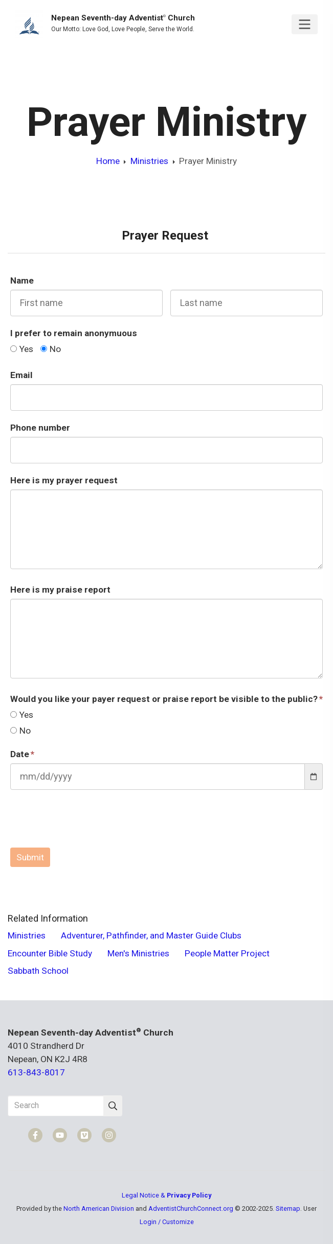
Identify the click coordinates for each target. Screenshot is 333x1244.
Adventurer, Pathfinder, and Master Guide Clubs (151, 935)
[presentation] (88, 820)
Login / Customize (167, 1222)
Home (108, 161)
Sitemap (288, 1208)
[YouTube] (60, 1135)
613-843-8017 (36, 1072)
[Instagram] (109, 1135)
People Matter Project (227, 953)
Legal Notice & (166, 1195)
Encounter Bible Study (50, 953)
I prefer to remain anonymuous (73, 333)
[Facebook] (35, 1135)
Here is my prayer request (64, 480)
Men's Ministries (138, 953)
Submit (30, 857)
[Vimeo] (84, 1135)
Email (21, 375)
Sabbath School (38, 971)
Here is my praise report (60, 589)
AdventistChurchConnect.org (190, 1208)
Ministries (149, 161)
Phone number (40, 428)
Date (19, 754)
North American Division (98, 1208)
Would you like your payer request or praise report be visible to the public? (164, 699)
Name (22, 280)
